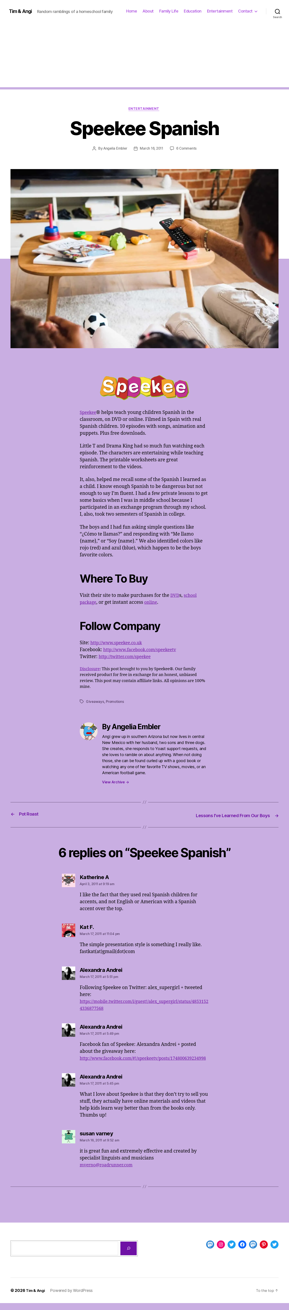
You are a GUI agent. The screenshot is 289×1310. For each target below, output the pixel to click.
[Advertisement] (144, 56)
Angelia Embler (114, 149)
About (148, 11)
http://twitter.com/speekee (127, 657)
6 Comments (187, 149)
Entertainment (220, 11)
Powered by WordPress (73, 1297)
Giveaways (95, 702)
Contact (245, 11)
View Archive (115, 782)
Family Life (168, 11)
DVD (175, 596)
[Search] (128, 1255)
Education (192, 11)
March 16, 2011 (152, 149)
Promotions (115, 702)
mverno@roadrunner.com (109, 1172)
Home (131, 11)
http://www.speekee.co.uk (118, 643)
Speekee (89, 413)
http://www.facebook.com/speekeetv (143, 650)
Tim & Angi (21, 11)
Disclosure (90, 669)
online (153, 603)
